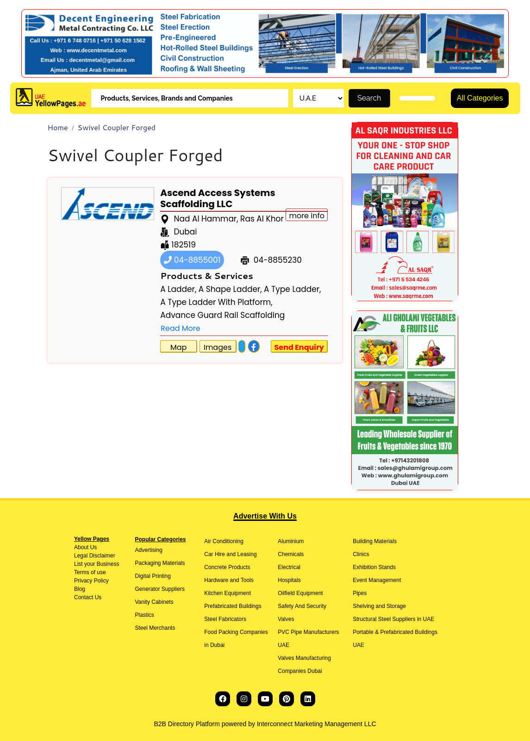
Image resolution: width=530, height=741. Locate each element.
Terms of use (90, 572)
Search (369, 98)
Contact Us (87, 597)
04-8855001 (192, 260)
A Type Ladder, (292, 289)
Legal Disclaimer (94, 555)
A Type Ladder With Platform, (216, 302)
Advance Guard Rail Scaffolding (222, 315)
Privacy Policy (91, 580)
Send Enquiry (299, 347)
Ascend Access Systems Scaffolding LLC (217, 198)
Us (92, 547)
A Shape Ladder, (230, 289)
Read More (180, 328)
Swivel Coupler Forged (117, 127)
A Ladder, (178, 289)
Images (217, 347)
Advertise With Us (265, 516)
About (81, 547)
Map (178, 347)
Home (58, 127)
